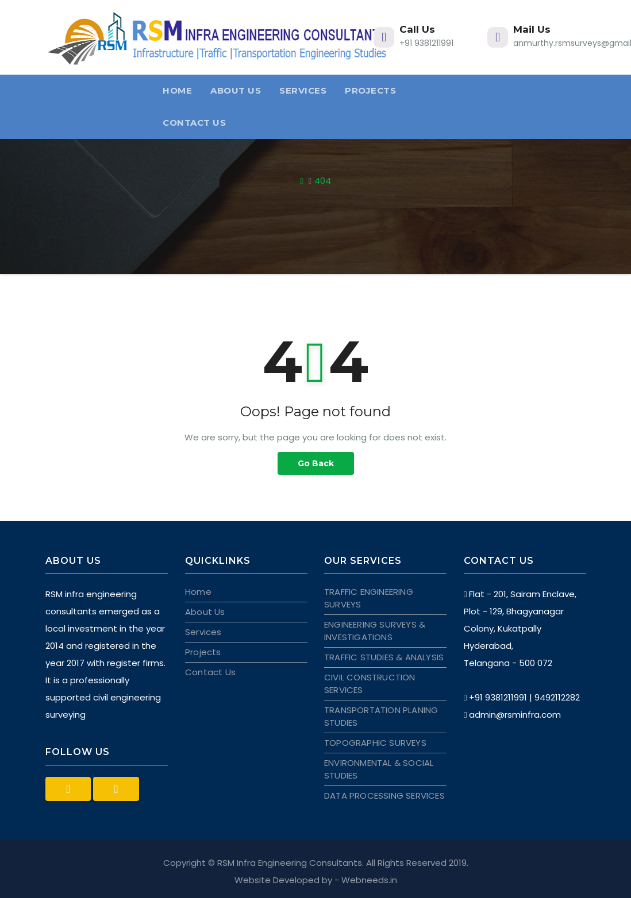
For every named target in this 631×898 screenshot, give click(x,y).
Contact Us (194, 122)
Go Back (316, 463)
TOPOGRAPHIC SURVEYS (375, 743)
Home (177, 90)
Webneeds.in (369, 880)
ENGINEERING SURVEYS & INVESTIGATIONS (374, 630)
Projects (370, 90)
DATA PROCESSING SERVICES (384, 795)
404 (322, 181)
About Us (235, 90)
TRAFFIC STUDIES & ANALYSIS (384, 657)
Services (302, 90)
